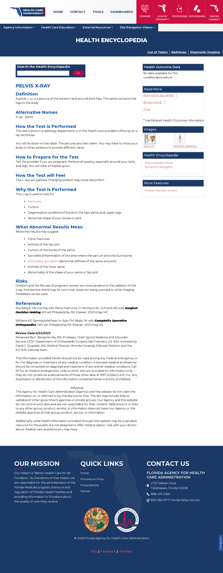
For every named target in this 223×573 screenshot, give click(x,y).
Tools (98, 12)
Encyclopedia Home (159, 162)
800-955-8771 (160, 500)
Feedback (220, 543)
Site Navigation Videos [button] (136, 27)
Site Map (125, 551)
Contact (78, 12)
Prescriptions (89, 485)
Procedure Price (92, 479)
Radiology (179, 52)
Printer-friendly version (161, 190)
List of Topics (158, 52)
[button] (145, 10)
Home (58, 12)
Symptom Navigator (159, 167)
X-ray (147, 109)
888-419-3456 (160, 494)
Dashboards (121, 12)
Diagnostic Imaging (205, 52)
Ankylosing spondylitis (43, 261)
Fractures (34, 201)
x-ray (30, 98)
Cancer (85, 491)
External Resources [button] (97, 27)
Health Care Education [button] (57, 27)
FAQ (94, 551)
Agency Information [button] (17, 27)
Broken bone (154, 102)
